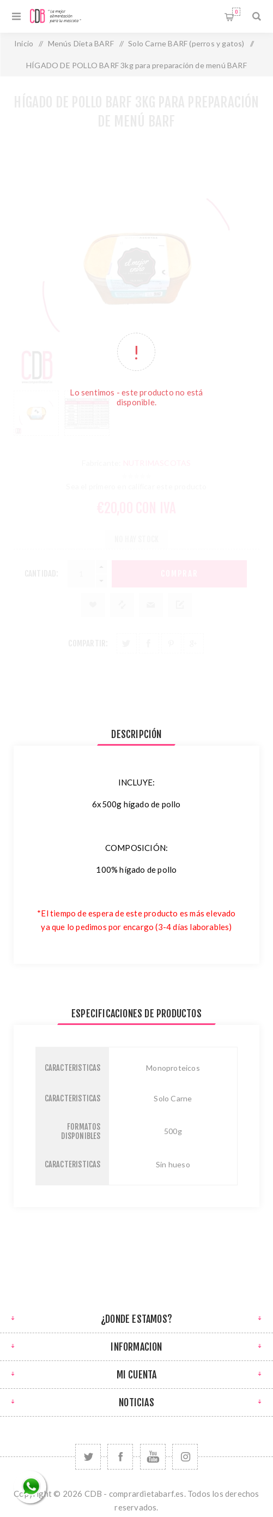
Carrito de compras (236, 12)
